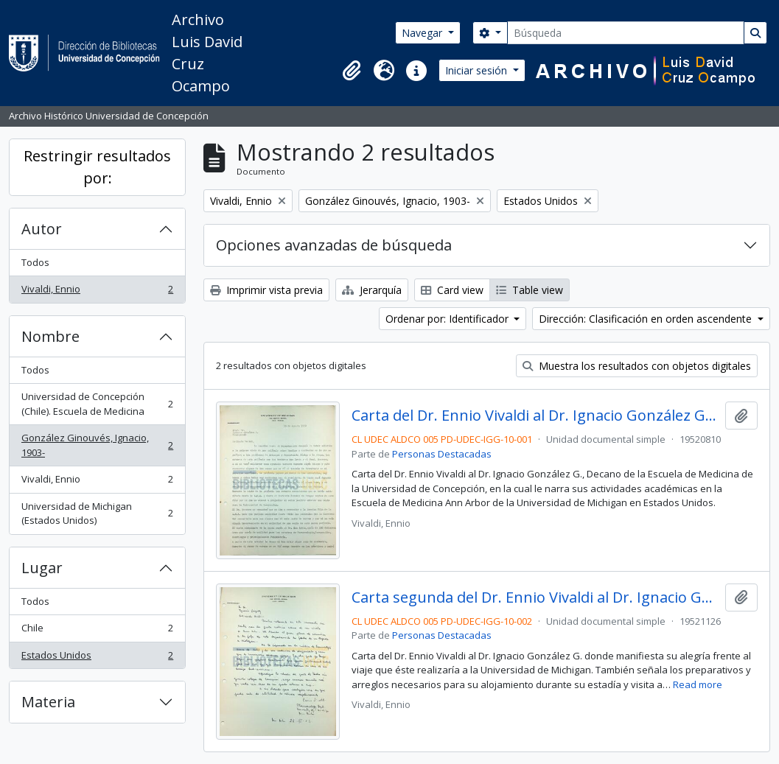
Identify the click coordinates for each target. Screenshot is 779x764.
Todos (35, 262)
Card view (452, 290)
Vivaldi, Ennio (97, 292)
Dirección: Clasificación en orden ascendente (647, 319)
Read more (697, 684)
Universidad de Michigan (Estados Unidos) (97, 514)
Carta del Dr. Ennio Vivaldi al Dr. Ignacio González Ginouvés (535, 415)
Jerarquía (372, 290)
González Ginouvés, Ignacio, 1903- (97, 445)
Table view (529, 290)
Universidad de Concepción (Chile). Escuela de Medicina (97, 404)
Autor (41, 229)
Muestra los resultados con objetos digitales (637, 366)
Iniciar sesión (477, 70)
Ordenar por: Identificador (448, 319)
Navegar (423, 33)
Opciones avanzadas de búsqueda (334, 245)
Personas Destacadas (442, 453)
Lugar (42, 568)
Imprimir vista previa (266, 290)
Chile (97, 631)
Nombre (50, 336)
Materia (48, 702)
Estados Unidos (97, 658)
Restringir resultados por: (97, 167)
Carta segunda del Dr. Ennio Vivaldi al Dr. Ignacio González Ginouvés (535, 597)
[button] (351, 71)
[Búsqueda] (625, 32)
